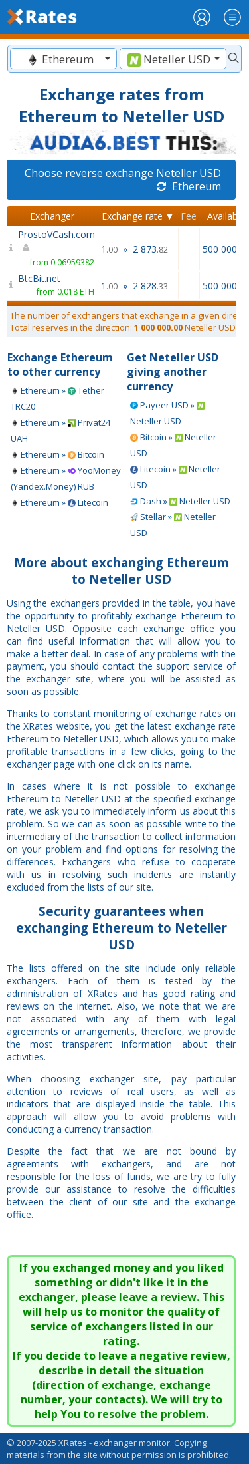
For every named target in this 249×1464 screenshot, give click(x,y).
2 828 (150, 285)
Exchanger (52, 216)
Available (226, 216)
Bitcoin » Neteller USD (173, 445)
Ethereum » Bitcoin (57, 454)
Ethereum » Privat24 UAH (60, 430)
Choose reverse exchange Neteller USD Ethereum (123, 180)
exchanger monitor (132, 1443)
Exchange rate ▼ (138, 216)
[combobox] (63, 58)
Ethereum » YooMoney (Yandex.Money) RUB (66, 478)
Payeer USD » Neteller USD (167, 413)
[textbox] (63, 59)
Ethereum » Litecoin (59, 502)
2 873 (150, 249)
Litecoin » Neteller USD (175, 477)
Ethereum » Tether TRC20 (57, 398)
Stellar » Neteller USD (173, 525)
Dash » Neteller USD (180, 501)
